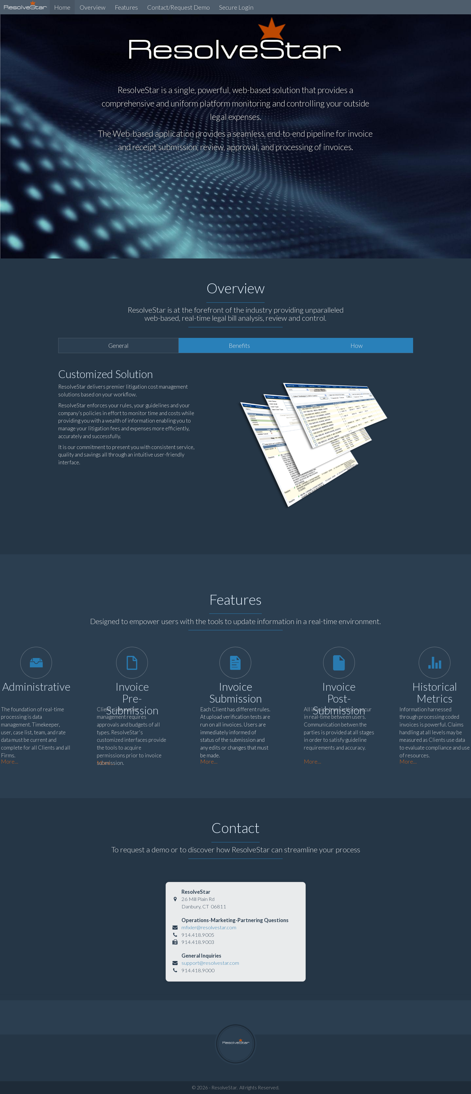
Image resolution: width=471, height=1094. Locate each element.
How (357, 345)
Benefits (239, 345)
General (118, 345)
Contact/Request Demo (178, 7)
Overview (93, 7)
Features (126, 7)
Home (62, 7)
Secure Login (236, 7)
